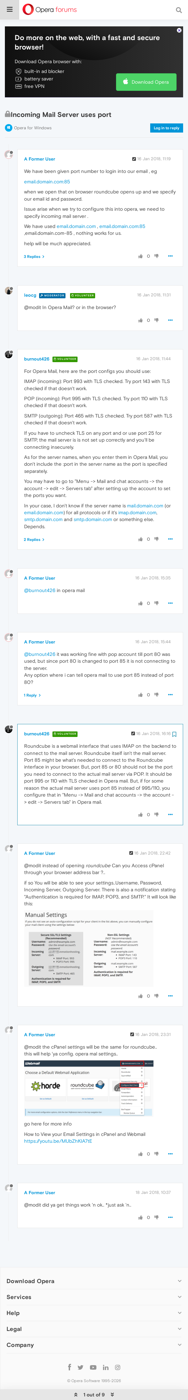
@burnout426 (39, 570)
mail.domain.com (145, 485)
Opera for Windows (32, 108)
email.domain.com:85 (47, 161)
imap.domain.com (137, 492)
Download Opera (150, 62)
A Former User (39, 139)
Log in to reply (167, 108)
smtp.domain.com (43, 499)
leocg (30, 275)
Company (20, 1325)
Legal (14, 1309)
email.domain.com (76, 206)
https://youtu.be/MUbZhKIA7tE (58, 1121)
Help (13, 1293)
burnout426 (37, 339)
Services (19, 1277)
